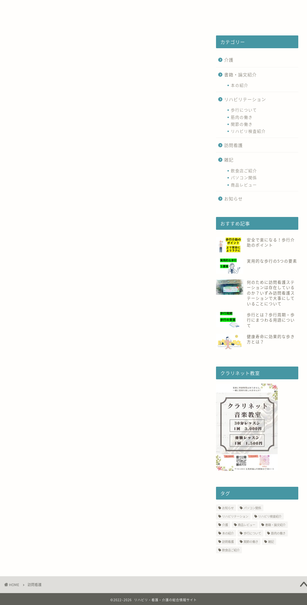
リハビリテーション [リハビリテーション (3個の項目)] (235, 516)
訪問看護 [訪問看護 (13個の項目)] (228, 541)
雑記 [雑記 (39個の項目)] (271, 541)
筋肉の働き (242, 117)
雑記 (228, 159)
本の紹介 (239, 85)
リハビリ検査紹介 (248, 131)
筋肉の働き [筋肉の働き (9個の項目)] (278, 533)
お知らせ (233, 198)
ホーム (20, 8)
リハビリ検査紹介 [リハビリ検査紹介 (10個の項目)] (269, 516)
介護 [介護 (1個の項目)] (225, 525)
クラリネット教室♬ (34, 19)
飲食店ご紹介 (244, 170)
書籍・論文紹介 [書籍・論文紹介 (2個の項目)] (275, 525)
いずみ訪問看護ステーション (74, 8)
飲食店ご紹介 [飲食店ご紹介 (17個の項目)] (231, 550)
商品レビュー (244, 185)
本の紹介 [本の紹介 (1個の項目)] (228, 533)
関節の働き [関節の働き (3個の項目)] (251, 541)
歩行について (244, 110)
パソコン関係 (244, 177)
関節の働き (242, 124)
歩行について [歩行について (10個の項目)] (252, 533)
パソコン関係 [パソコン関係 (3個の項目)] (252, 508)
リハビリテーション (245, 99)
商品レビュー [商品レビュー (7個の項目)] (246, 525)
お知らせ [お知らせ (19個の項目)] (228, 508)
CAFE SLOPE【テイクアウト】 (199, 8)
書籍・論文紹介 (240, 74)
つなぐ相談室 (136, 8)
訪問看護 (233, 145)
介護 (228, 59)
